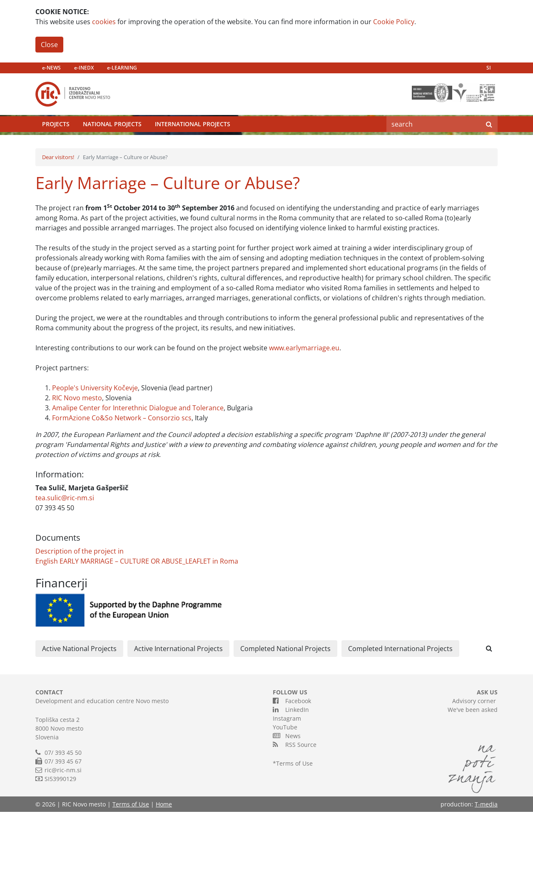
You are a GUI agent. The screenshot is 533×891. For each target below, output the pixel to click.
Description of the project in (79, 630)
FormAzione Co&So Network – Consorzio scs (122, 497)
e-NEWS (51, 67)
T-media (486, 883)
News (287, 815)
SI (488, 67)
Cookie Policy (393, 21)
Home (164, 883)
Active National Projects (79, 727)
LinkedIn (291, 788)
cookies (104, 21)
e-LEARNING (122, 67)
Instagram (287, 797)
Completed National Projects (285, 727)
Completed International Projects (400, 727)
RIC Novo (66, 477)
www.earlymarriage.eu (304, 427)
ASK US (487, 771)
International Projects (192, 143)
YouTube (285, 806)
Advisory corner (474, 780)
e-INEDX (84, 67)
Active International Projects (178, 727)
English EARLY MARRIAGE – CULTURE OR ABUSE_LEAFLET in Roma (136, 640)
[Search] (433, 144)
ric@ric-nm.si (63, 849)
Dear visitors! (58, 236)
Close (49, 44)
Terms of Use (294, 842)
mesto (91, 477)
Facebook (292, 780)
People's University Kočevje (95, 467)
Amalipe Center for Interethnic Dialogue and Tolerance (138, 487)
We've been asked (473, 789)
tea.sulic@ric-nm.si (64, 577)
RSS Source (294, 823)
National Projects (112, 143)
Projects (56, 143)
